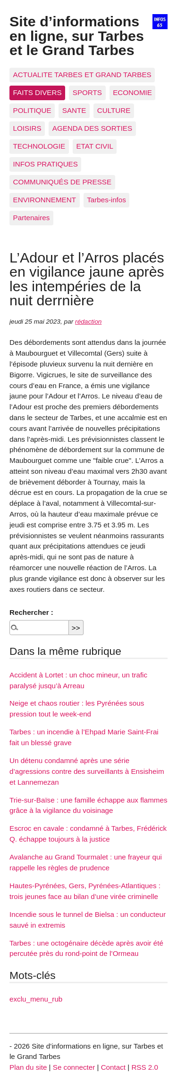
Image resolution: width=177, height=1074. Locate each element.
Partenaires (31, 218)
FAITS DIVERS (37, 92)
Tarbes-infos (106, 200)
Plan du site (28, 1067)
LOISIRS (27, 128)
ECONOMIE (132, 92)
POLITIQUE (32, 110)
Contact (113, 1067)
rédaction (88, 321)
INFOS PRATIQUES (45, 164)
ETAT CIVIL (94, 146)
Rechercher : (31, 612)
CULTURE (114, 110)
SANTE (74, 110)
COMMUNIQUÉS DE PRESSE (62, 182)
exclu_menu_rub (35, 999)
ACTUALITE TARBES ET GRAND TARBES (82, 75)
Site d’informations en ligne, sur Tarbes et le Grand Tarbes (76, 35)
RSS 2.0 (144, 1067)
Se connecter (74, 1067)
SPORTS (87, 92)
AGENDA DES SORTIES (92, 128)
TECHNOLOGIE (39, 146)
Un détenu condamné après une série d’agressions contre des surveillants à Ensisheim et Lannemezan (86, 771)
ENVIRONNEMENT (44, 200)
